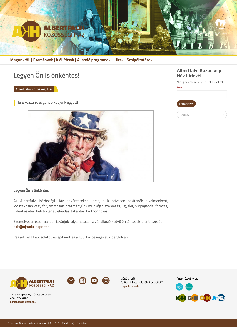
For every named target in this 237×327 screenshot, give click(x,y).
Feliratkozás (186, 104)
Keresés (226, 115)
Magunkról (20, 60)
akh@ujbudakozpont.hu (32, 226)
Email (181, 87)
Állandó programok (94, 60)
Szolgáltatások (140, 60)
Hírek (119, 60)
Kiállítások (65, 60)
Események (43, 60)
